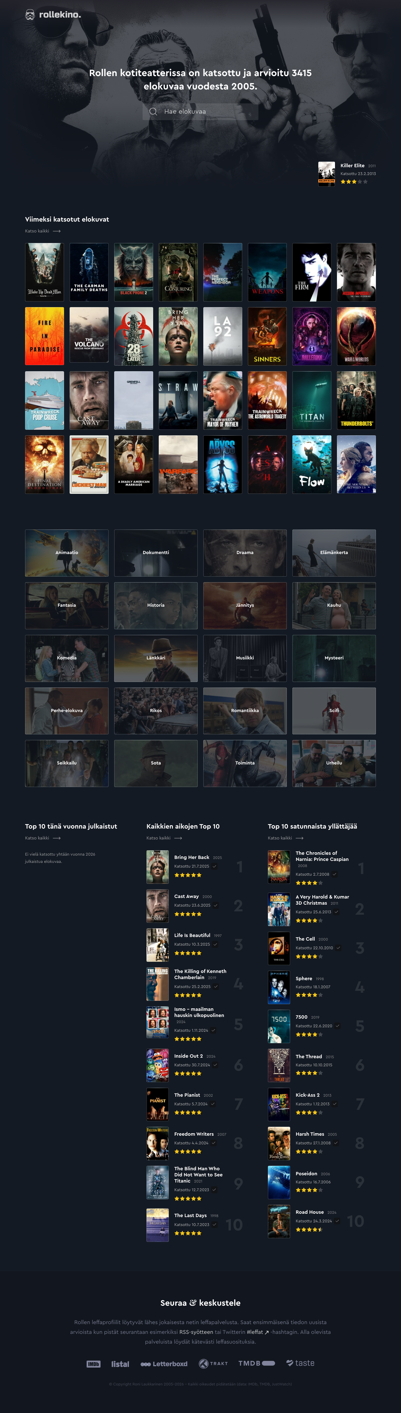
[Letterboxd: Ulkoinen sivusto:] (164, 1364)
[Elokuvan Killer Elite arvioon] (344, 170)
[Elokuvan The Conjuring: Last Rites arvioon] (178, 272)
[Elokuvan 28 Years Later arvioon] (133, 336)
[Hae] (171, 114)
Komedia (67, 658)
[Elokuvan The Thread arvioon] (301, 1065)
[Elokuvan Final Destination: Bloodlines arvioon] (44, 464)
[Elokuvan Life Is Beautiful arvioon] (184, 945)
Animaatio (67, 553)
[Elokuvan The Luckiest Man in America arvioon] (89, 464)
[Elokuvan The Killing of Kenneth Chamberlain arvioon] (187, 984)
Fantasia (67, 605)
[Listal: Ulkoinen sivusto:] (119, 1364)
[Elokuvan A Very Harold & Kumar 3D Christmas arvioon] (308, 909)
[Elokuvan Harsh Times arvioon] (302, 1143)
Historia (156, 605)
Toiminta (245, 763)
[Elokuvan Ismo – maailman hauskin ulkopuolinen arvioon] (187, 1024)
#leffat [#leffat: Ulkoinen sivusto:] (255, 1332)
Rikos (156, 711)
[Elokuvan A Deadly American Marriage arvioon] (133, 464)
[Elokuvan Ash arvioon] (267, 464)
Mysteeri (334, 658)
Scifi (334, 711)
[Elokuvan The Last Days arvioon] (182, 1225)
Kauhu (334, 605)
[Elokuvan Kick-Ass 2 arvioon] (299, 1104)
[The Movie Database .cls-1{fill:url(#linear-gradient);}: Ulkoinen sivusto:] (257, 1364)
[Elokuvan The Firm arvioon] (311, 272)
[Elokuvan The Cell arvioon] (300, 948)
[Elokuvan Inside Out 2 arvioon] (181, 1065)
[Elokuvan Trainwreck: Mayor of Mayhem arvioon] (222, 400)
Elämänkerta (334, 553)
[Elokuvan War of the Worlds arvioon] (356, 336)
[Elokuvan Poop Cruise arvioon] (44, 400)
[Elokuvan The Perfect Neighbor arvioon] (222, 272)
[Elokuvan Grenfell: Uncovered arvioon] (133, 400)
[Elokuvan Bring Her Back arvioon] (178, 336)
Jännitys (245, 605)
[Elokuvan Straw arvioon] (178, 400)
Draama (245, 553)
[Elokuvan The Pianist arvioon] (179, 1104)
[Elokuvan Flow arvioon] (311, 464)
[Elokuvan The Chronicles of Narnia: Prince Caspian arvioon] (310, 868)
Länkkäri (156, 658)
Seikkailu (67, 763)
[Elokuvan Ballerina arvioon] (311, 336)
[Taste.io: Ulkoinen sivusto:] (300, 1364)
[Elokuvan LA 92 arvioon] (222, 336)
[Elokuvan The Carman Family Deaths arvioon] (89, 272)
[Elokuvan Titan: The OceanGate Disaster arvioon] (311, 400)
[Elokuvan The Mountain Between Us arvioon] (356, 464)
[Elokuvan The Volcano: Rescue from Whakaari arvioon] (89, 336)
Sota (156, 763)
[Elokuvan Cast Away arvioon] (89, 400)
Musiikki (245, 658)
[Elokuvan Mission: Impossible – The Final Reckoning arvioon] (356, 272)
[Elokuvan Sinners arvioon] (267, 336)
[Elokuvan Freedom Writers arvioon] (186, 1143)
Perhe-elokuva (67, 711)
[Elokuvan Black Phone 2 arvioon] (133, 272)
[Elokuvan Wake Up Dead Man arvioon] (44, 272)
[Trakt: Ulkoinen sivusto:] (214, 1364)
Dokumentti (155, 553)
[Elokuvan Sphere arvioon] (299, 987)
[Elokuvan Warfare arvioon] (178, 464)
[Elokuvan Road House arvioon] (302, 1221)
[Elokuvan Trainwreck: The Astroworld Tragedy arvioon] (267, 400)
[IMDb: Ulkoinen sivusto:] (93, 1364)
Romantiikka (245, 711)
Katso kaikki (43, 231)
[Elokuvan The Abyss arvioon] (222, 464)
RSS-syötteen (196, 1332)
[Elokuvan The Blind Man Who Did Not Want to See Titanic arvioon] (187, 1184)
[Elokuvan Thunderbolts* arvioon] (356, 400)
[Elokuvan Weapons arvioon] (267, 272)
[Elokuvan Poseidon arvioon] (299, 1182)
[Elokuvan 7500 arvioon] (300, 1026)
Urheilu (334, 763)
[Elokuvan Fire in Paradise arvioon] (44, 336)
